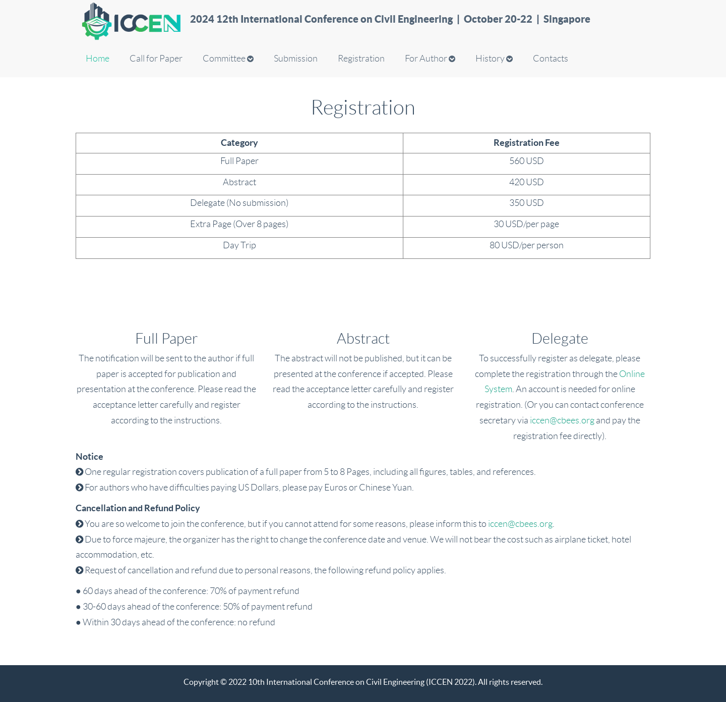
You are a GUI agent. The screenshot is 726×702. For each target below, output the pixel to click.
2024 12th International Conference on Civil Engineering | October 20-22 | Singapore (390, 19)
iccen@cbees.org (562, 420)
